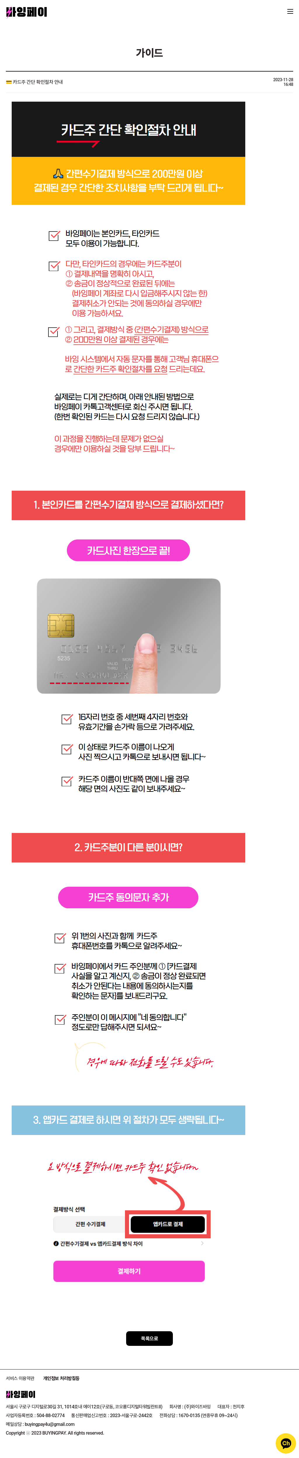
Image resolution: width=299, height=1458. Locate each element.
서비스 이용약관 (20, 1378)
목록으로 (149, 1338)
